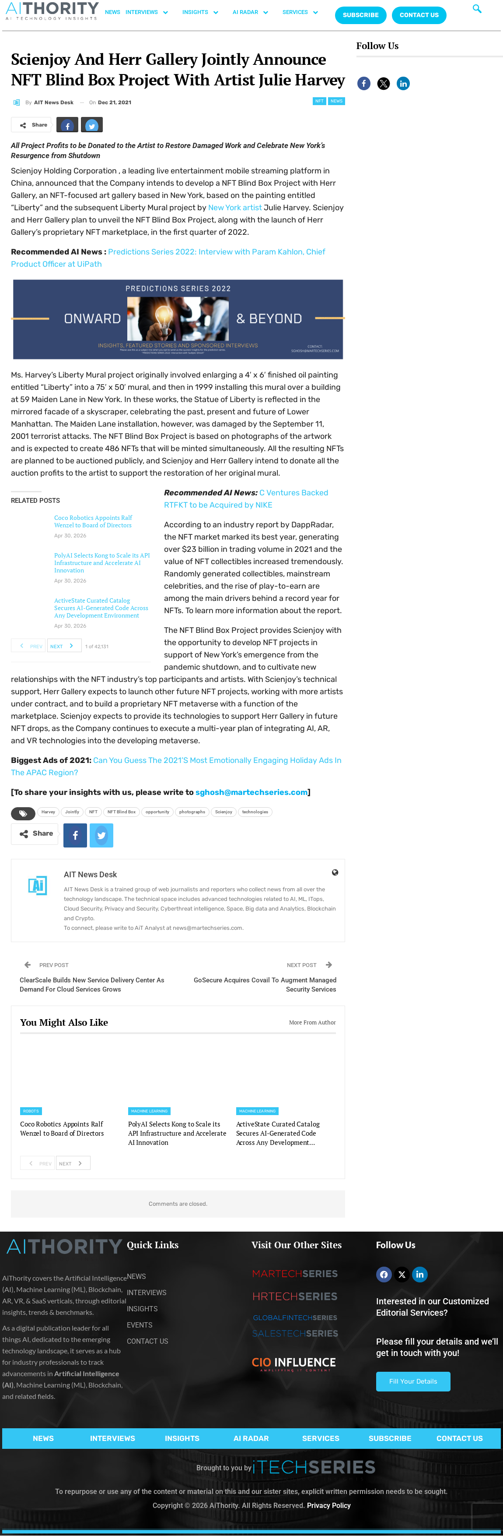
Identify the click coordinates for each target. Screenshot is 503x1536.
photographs (192, 811)
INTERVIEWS (151, 12)
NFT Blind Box (122, 811)
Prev (28, 645)
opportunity (157, 811)
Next (64, 645)
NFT (319, 101)
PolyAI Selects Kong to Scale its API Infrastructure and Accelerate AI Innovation (102, 562)
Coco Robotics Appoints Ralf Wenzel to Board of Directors (93, 521)
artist (235, 207)
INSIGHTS (204, 12)
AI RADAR (255, 12)
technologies (255, 811)
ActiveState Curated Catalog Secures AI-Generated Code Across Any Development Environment (101, 607)
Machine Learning (149, 1111)
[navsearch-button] (477, 11)
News (336, 101)
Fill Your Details (413, 1381)
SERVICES (305, 12)
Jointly (72, 811)
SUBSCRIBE (390, 1438)
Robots (31, 1111)
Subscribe (361, 15)
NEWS (112, 12)
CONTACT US (419, 15)
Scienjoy (223, 811)
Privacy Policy (329, 1505)
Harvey (48, 811)
